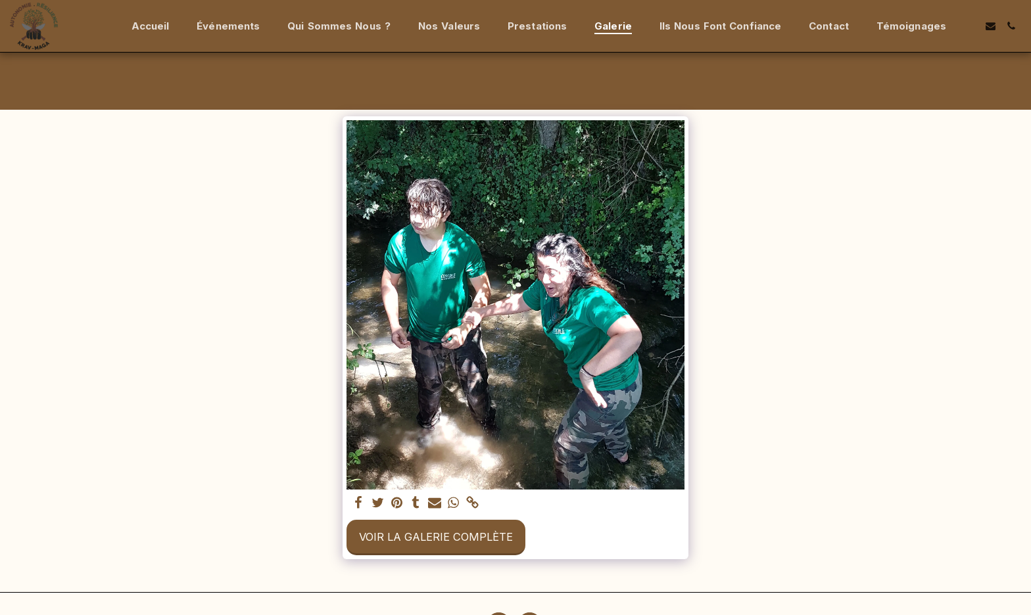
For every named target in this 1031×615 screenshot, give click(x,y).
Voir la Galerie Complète (436, 536)
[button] (970, 26)
